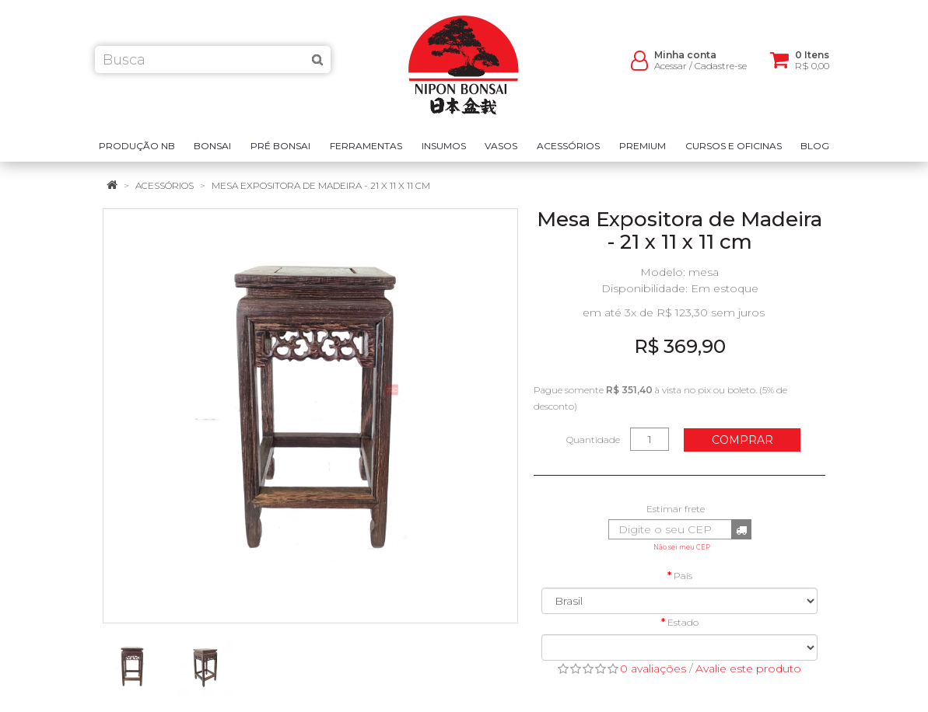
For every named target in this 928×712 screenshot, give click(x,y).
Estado (683, 622)
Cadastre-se (721, 70)
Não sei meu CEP (681, 547)
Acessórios (164, 185)
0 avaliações (653, 668)
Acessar (670, 70)
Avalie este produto (748, 668)
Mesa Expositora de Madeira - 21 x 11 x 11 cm (321, 185)
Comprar (742, 440)
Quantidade (593, 439)
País (683, 575)
